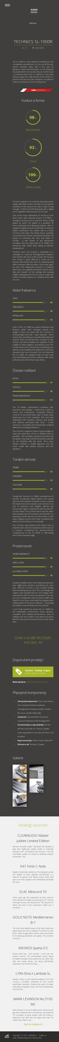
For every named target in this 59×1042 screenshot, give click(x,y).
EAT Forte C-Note (33, 866)
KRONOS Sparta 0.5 (33, 948)
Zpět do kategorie (33, 1024)
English (33, 23)
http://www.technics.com (37, 682)
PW (26, 48)
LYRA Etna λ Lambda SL (33, 973)
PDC (40, 1038)
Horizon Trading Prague (37, 670)
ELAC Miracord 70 (33, 891)
